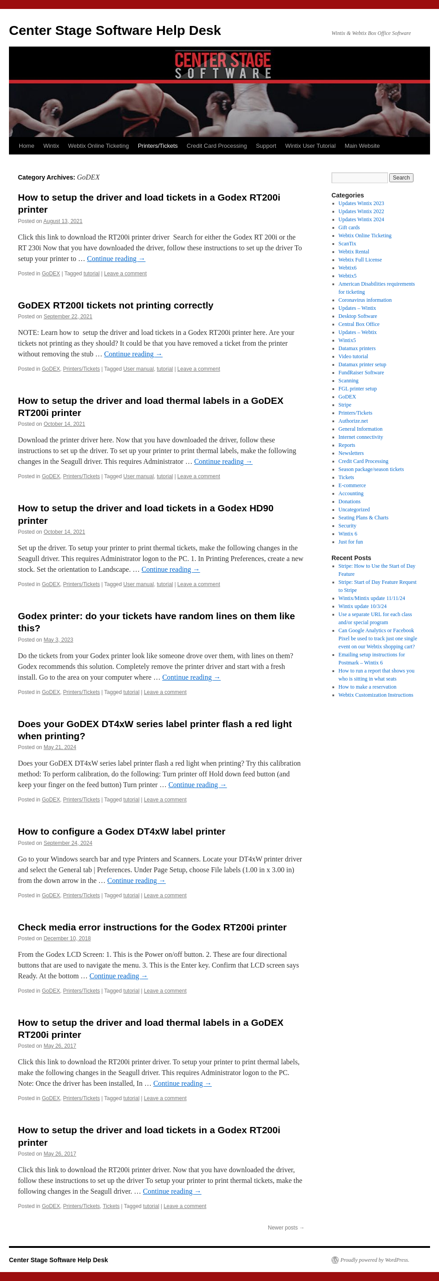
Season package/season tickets (371, 469)
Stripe (345, 405)
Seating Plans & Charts (364, 517)
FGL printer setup (358, 389)
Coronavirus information (365, 300)
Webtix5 (348, 276)
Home (26, 145)
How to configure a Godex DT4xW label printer (121, 831)
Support (266, 145)
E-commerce (352, 485)
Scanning (349, 380)
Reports (347, 445)
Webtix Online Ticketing (98, 145)
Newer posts (286, 1228)
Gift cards (349, 227)
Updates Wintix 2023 (361, 203)
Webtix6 (348, 268)
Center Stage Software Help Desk (115, 30)
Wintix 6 (348, 534)
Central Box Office (359, 324)
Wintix (51, 145)
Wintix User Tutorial (310, 145)
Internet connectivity (361, 437)
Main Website (362, 145)
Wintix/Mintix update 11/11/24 (372, 598)
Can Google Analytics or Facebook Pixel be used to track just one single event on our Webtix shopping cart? (378, 638)
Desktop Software (358, 316)
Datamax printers (357, 348)
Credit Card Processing (217, 145)
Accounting (351, 493)
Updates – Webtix (358, 332)
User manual (138, 369)
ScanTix (348, 243)
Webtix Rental (354, 251)
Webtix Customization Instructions (376, 695)
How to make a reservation (367, 687)
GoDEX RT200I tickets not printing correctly (115, 305)
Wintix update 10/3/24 (363, 606)
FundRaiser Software (361, 372)
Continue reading (116, 258)
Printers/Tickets (158, 145)
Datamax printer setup (363, 364)
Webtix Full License (360, 260)
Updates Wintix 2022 (361, 211)
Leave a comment (125, 273)
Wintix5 (347, 340)
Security (348, 526)
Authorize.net (353, 421)
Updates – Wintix (357, 308)
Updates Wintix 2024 (361, 219)
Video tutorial (353, 356)
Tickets (111, 1206)
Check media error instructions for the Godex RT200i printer (152, 927)
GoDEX (51, 273)
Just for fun (351, 542)
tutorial (91, 273)
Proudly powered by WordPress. (374, 1260)
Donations (350, 501)
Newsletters (351, 453)
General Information (361, 429)
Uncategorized (354, 509)
